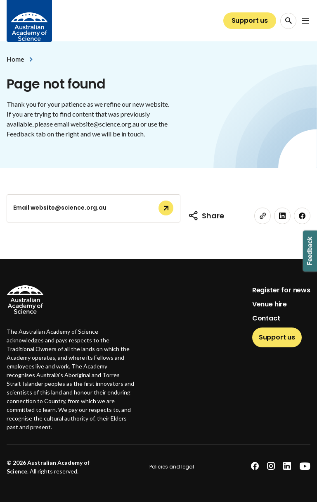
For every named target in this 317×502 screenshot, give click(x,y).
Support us (250, 20)
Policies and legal (171, 466)
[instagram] (271, 466)
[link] (262, 216)
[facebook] (302, 216)
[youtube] (304, 466)
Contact (266, 318)
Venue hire (269, 304)
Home (15, 59)
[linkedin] (282, 216)
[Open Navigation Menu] (305, 21)
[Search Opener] (288, 21)
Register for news (281, 290)
